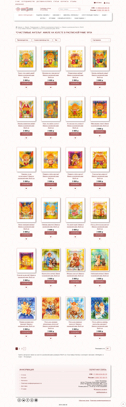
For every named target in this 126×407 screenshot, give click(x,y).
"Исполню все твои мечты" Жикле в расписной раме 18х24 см (50, 75)
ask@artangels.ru (101, 392)
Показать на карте (100, 389)
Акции (104, 15)
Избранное (19, 4)
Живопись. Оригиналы (70, 15)
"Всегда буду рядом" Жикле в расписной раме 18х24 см (51, 275)
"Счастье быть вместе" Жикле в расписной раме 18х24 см (100, 176)
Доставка (24, 386)
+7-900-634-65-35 (102, 8)
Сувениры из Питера (64, 18)
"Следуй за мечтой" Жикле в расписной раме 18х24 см (26, 276)
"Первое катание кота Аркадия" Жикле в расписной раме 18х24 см (26, 324)
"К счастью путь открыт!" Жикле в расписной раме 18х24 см (75, 126)
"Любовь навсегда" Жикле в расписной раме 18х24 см (51, 226)
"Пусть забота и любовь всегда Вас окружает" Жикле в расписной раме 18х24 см (100, 325)
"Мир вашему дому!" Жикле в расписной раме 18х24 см (100, 125)
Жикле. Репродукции (25, 15)
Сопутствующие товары (90, 15)
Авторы (42, 18)
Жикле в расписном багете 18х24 (73, 27)
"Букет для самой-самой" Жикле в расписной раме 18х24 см (26, 75)
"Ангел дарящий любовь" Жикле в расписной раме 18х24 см (26, 227)
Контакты (65, 1)
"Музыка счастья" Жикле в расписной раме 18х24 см (75, 275)
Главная (19, 27)
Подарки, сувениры (42, 15)
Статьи (56, 1)
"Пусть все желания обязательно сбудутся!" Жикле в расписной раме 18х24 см (51, 325)
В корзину (26, 83)
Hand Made (56, 15)
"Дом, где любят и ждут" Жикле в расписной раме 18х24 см (50, 126)
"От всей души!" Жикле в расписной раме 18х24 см (75, 226)
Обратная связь (84, 400)
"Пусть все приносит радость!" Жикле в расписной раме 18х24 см (75, 324)
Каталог (23, 378)
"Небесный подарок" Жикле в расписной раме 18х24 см (100, 275)
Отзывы (73, 1)
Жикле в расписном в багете (50, 27)
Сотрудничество (28, 1)
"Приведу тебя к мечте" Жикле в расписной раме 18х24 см (75, 176)
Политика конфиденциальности (31, 383)
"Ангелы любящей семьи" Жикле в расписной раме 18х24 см (99, 75)
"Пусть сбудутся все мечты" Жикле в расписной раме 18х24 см (99, 227)
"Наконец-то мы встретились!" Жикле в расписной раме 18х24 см (26, 176)
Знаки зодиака (79, 18)
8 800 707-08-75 (103, 10)
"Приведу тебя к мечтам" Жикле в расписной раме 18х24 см (51, 176)
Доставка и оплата (44, 1)
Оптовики (52, 18)
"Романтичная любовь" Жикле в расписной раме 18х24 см (75, 75)
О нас (17, 1)
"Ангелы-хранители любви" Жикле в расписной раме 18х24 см (26, 126)
